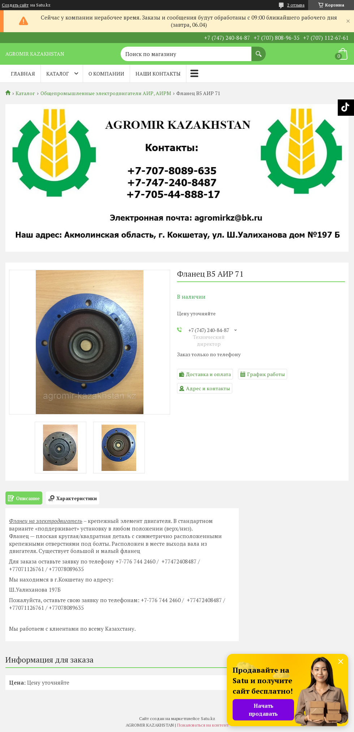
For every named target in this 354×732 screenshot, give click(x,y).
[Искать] (258, 50)
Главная (23, 73)
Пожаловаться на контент (203, 725)
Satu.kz (208, 718)
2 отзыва (296, 5)
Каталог (57, 73)
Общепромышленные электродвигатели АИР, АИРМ (105, 93)
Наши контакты (158, 73)
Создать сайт (15, 5)
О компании (106, 73)
